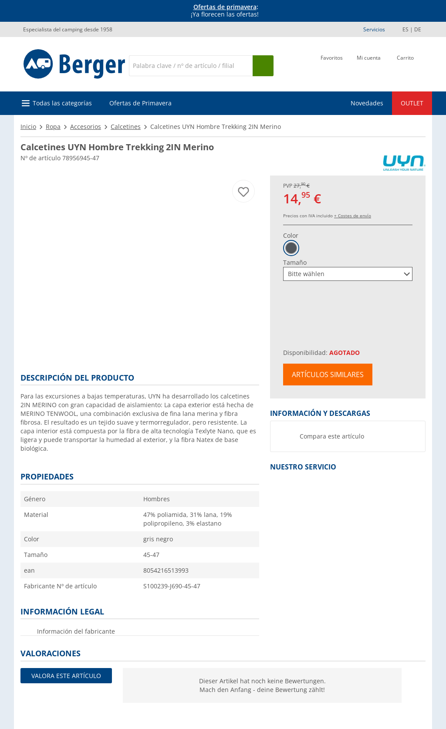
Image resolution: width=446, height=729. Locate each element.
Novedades (367, 103)
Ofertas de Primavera (140, 103)
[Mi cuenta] (369, 65)
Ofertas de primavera (225, 7)
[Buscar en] (191, 65)
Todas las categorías (62, 103)
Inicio (28, 126)
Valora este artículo (66, 676)
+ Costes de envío (352, 216)
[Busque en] (263, 65)
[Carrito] (405, 65)
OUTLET (412, 103)
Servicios (374, 29)
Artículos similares (328, 374)
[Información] (224, 10)
